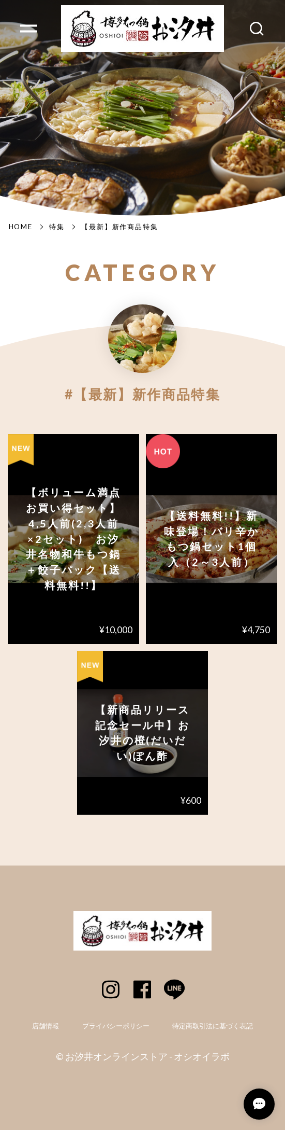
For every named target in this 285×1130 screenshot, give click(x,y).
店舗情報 (45, 1026)
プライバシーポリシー (115, 1026)
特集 (57, 226)
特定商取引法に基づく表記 (212, 1026)
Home (21, 226)
